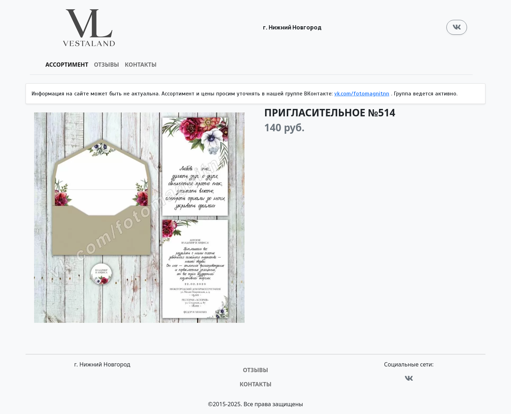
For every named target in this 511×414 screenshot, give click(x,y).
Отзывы (106, 64)
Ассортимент (66, 64)
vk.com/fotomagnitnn (361, 93)
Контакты (141, 64)
